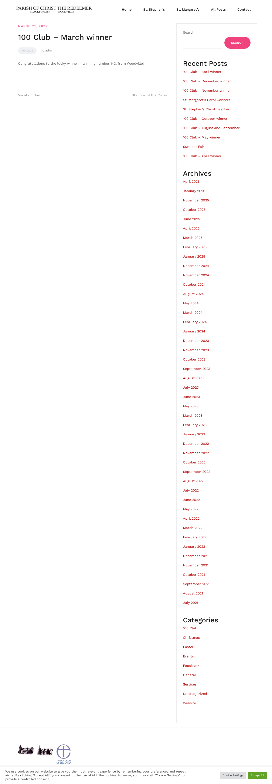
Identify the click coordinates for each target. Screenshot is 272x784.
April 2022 (191, 518)
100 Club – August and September (211, 128)
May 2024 (191, 303)
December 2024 (196, 266)
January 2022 (194, 547)
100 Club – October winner (205, 119)
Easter (188, 647)
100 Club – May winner (202, 137)
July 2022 (191, 490)
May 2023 (190, 406)
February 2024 (195, 322)
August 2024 (193, 294)
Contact (244, 9)
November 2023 (196, 350)
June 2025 (191, 219)
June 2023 (191, 397)
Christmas (191, 638)
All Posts (218, 9)
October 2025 (194, 210)
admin (49, 50)
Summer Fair (193, 147)
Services (190, 684)
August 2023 (193, 378)
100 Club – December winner (207, 81)
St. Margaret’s (187, 9)
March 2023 (192, 415)
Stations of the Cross (149, 95)
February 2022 (195, 537)
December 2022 (196, 444)
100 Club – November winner (207, 90)
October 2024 (194, 284)
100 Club (27, 50)
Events (188, 656)
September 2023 (196, 369)
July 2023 (191, 387)
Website (189, 703)
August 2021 (193, 593)
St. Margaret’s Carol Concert (206, 100)
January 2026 (194, 191)
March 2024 (193, 313)
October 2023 (194, 359)
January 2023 (194, 434)
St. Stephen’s (154, 9)
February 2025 (195, 247)
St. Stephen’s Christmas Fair (206, 109)
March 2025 (192, 238)
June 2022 (191, 500)
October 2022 (194, 462)
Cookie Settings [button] (233, 775)
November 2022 (196, 453)
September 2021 (196, 584)
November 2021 (195, 565)
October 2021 (194, 575)
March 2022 (192, 528)
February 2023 (195, 425)
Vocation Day (29, 95)
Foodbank (191, 666)
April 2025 (191, 228)
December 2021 (195, 556)
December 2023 (196, 341)
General (189, 675)
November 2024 (196, 275)
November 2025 (196, 200)
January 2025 (194, 256)
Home (127, 9)
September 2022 (196, 472)
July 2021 (190, 603)
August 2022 (193, 481)
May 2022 (190, 509)
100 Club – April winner (202, 72)
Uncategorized (195, 694)
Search (188, 32)
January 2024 (194, 331)
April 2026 (191, 182)
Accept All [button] (257, 775)
